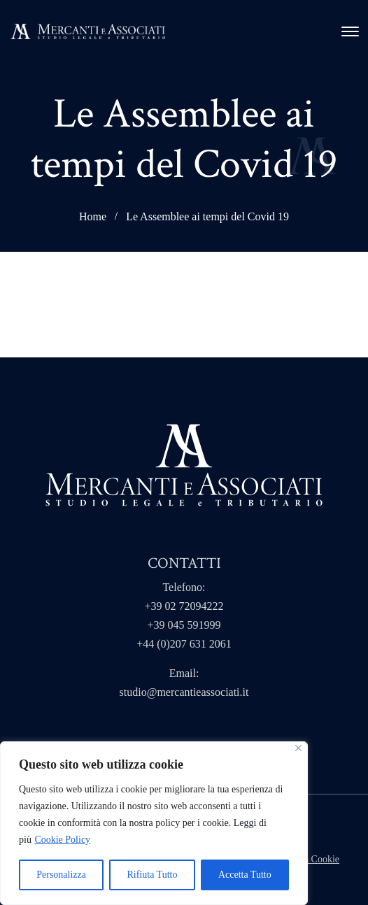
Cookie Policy (62, 839)
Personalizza (61, 874)
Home (92, 216)
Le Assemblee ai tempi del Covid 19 (207, 216)
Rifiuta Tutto (152, 874)
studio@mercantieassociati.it (184, 692)
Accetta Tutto (244, 874)
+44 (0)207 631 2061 (184, 644)
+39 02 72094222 (183, 606)
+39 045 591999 (183, 625)
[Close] (298, 748)
